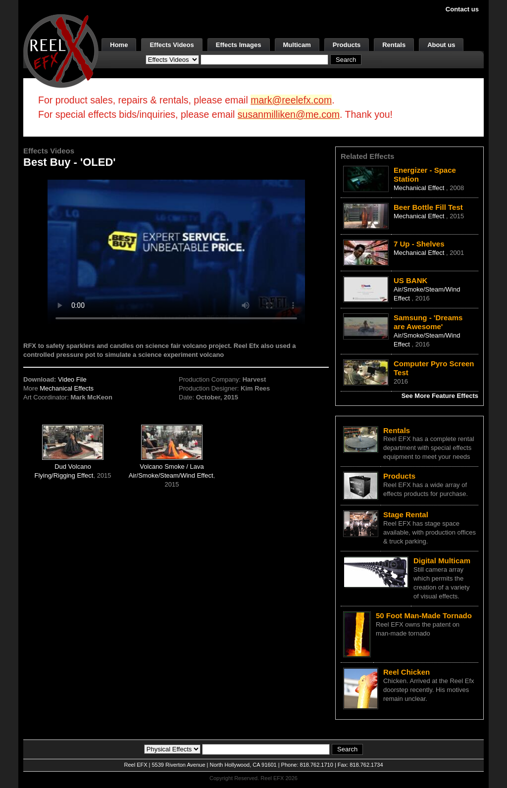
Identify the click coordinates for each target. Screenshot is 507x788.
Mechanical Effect (420, 188)
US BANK (410, 280)
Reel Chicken (406, 672)
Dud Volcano (72, 466)
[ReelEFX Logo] (61, 50)
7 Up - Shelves (419, 244)
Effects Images (238, 45)
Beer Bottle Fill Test (428, 207)
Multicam (297, 45)
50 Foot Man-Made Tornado (424, 615)
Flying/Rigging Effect (63, 475)
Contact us (462, 9)
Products (346, 45)
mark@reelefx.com (291, 100)
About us (441, 45)
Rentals (394, 45)
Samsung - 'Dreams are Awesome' (428, 322)
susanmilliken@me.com (289, 114)
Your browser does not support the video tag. (176, 251)
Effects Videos (172, 45)
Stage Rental (405, 514)
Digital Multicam (441, 560)
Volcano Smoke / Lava (171, 466)
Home (119, 45)
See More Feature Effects (440, 395)
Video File (72, 379)
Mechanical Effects (67, 388)
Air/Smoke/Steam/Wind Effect (171, 475)
